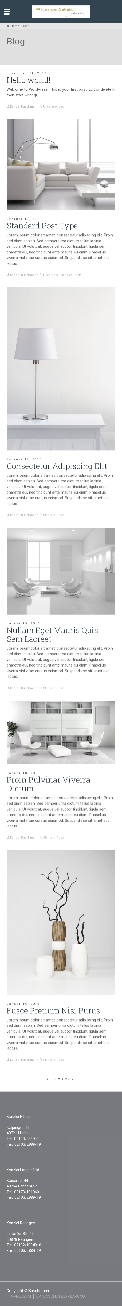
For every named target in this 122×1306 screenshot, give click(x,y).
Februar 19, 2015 (24, 219)
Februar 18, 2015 (24, 459)
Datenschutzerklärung (60, 1296)
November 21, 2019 (27, 73)
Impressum (20, 1296)
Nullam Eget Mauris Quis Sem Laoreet (52, 634)
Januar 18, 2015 (23, 773)
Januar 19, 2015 (23, 623)
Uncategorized (53, 106)
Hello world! (28, 80)
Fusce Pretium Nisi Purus (53, 1010)
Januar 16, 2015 (23, 1003)
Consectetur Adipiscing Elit (57, 466)
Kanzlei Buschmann (24, 106)
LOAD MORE (61, 1078)
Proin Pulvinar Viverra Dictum (48, 783)
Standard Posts (70, 275)
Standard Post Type (42, 225)
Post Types (51, 275)
